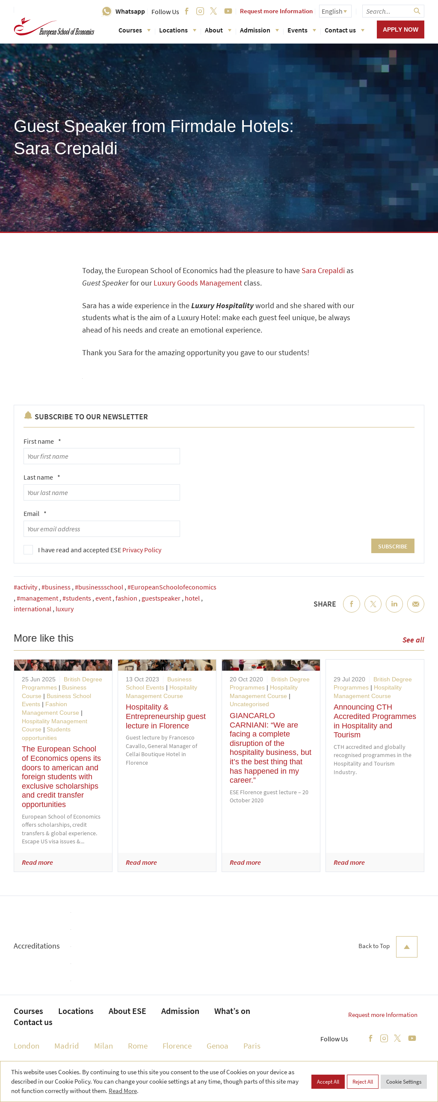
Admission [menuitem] (180, 1010)
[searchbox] (393, 11)
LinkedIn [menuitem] (394, 610)
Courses (134, 30)
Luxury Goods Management (198, 283)
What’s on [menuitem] (232, 1010)
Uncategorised (249, 704)
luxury (65, 608)
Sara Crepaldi (323, 270)
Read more (37, 862)
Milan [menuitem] (103, 1045)
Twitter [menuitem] (373, 610)
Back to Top (387, 947)
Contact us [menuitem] (33, 1022)
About (218, 30)
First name (42, 441)
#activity (25, 587)
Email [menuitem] (415, 610)
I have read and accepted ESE (99, 549)
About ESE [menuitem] (127, 1010)
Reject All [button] (362, 1081)
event (103, 598)
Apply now (400, 29)
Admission (259, 30)
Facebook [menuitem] (351, 610)
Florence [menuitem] (177, 1045)
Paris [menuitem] (251, 1045)
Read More (123, 1091)
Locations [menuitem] (76, 1010)
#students (76, 598)
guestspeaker (161, 598)
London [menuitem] (26, 1045)
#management (37, 598)
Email (35, 513)
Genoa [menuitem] (217, 1045)
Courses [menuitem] (28, 1010)
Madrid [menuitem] (66, 1045)
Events (301, 30)
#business (56, 587)
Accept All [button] (328, 1081)
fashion (126, 598)
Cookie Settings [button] (403, 1081)
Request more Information (276, 11)
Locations (177, 30)
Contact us (344, 30)
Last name (42, 477)
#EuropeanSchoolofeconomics (171, 587)
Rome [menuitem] (138, 1045)
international (32, 608)
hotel (192, 598)
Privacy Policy (141, 549)
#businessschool (99, 587)
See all (413, 640)
